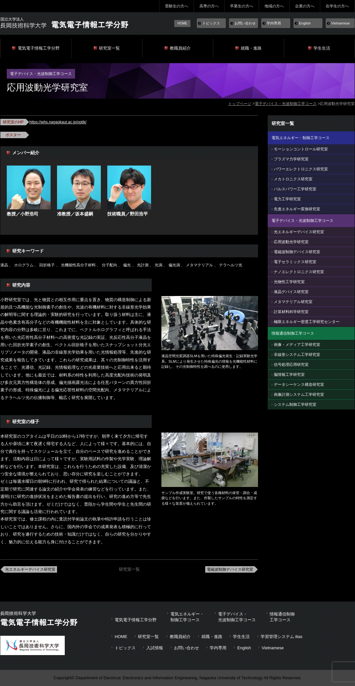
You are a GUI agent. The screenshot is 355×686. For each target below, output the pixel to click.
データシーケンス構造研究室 (299, 384)
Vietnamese (340, 23)
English (305, 23)
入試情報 (154, 647)
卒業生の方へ (241, 6)
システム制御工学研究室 (295, 404)
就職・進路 (251, 48)
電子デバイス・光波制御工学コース (286, 103)
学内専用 (274, 23)
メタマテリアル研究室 (293, 302)
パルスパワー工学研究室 (295, 189)
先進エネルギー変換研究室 (297, 209)
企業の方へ (304, 6)
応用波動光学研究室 (291, 242)
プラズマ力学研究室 (291, 159)
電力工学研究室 (287, 199)
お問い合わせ (245, 23)
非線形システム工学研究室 (297, 354)
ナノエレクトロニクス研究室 (299, 272)
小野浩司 (29, 213)
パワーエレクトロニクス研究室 (301, 169)
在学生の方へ (337, 6)
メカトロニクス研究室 (293, 179)
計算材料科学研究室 (291, 312)
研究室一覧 (109, 48)
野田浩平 (139, 213)
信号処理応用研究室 (291, 364)
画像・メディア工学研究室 (297, 344)
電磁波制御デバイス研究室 (230, 569)
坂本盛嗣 (84, 213)
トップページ (239, 103)
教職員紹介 (180, 48)
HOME (182, 23)
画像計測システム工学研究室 (299, 394)
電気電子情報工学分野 (39, 48)
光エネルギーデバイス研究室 (30, 569)
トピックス (211, 23)
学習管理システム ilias (281, 636)
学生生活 (321, 48)
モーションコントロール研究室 (301, 149)
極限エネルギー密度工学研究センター (307, 321)
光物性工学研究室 (289, 282)
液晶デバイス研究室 (291, 292)
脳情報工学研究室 (289, 374)
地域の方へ (274, 6)
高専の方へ (209, 6)
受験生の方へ (176, 6)
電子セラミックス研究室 (295, 262)
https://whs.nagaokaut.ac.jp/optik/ (57, 122)
